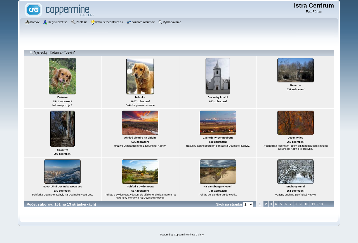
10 (306, 204)
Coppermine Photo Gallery (189, 234)
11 (313, 204)
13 (321, 204)
